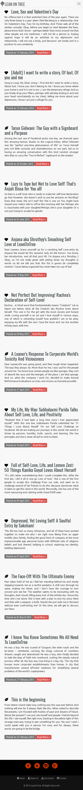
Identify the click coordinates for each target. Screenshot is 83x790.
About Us (33, 778)
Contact (61, 778)
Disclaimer (47, 778)
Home (21, 778)
